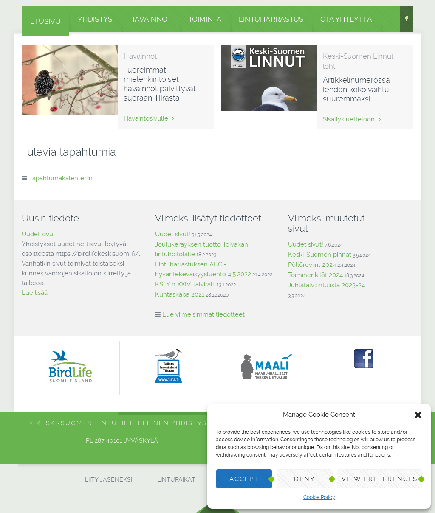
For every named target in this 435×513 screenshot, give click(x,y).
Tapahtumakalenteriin (61, 178)
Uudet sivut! (39, 234)
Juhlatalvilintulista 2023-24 (326, 285)
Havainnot (150, 19)
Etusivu (45, 21)
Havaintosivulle (149, 118)
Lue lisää (35, 293)
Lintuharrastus (271, 19)
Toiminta (205, 19)
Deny (304, 479)
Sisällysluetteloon (352, 119)
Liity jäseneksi (108, 479)
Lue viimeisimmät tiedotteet (203, 314)
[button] (418, 415)
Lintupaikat (176, 479)
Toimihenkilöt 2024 (315, 275)
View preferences (380, 479)
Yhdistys (95, 19)
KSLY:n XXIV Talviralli (185, 284)
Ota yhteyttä (346, 19)
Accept (244, 479)
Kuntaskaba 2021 (179, 294)
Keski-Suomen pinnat (319, 254)
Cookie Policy (319, 497)
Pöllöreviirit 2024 (312, 265)
